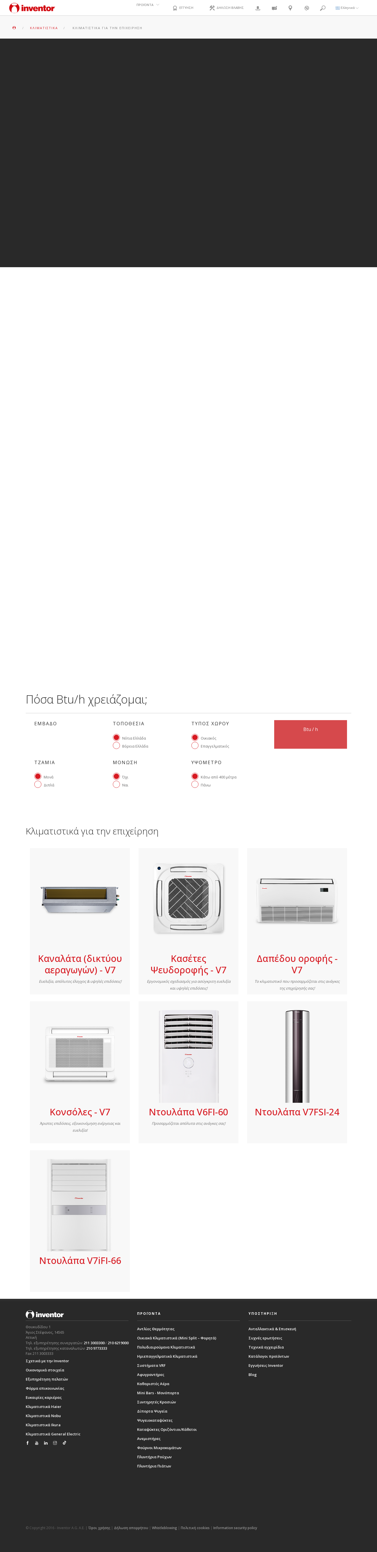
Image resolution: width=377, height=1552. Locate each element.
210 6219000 (118, 1342)
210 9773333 (96, 1348)
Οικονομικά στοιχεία (45, 1370)
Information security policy (235, 1527)
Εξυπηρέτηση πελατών (47, 1379)
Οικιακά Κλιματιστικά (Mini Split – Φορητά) (176, 1338)
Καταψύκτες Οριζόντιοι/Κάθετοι (167, 1429)
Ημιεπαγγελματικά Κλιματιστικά (167, 1356)
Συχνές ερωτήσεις (265, 1338)
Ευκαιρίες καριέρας (44, 1397)
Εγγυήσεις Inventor (265, 1365)
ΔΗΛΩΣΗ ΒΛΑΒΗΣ (229, 8)
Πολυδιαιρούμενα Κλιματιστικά (166, 1347)
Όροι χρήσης (99, 1527)
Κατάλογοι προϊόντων (268, 1356)
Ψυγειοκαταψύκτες (155, 1420)
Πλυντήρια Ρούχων (154, 1456)
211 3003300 (94, 1342)
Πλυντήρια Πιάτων (154, 1466)
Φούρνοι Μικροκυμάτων (159, 1447)
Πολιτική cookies (195, 1527)
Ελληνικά (347, 7)
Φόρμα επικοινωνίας (45, 1388)
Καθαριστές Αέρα (153, 1383)
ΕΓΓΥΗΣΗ (183, 8)
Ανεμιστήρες (149, 1438)
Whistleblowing (164, 1527)
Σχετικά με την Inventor (47, 1360)
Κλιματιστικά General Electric (53, 1434)
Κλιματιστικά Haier (43, 1406)
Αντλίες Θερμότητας (156, 1328)
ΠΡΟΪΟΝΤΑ (142, 7)
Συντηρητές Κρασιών (156, 1402)
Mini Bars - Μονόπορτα (158, 1392)
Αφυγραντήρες (150, 1374)
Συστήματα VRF (151, 1365)
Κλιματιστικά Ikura (43, 1424)
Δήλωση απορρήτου (131, 1527)
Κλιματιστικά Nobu (43, 1415)
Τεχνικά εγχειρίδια (266, 1347)
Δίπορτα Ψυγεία (152, 1411)
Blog (252, 1374)
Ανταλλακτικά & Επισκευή (272, 1328)
